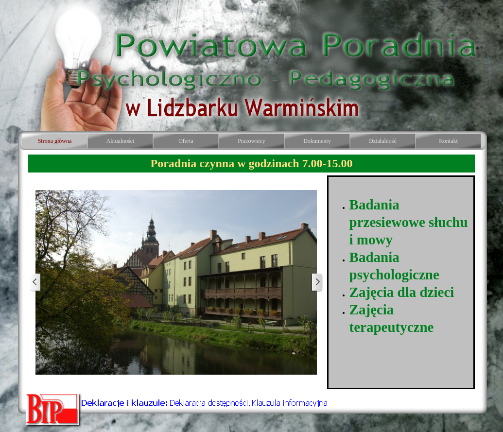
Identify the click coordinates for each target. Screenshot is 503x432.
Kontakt (448, 141)
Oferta (185, 141)
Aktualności (120, 141)
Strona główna (55, 141)
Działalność (383, 141)
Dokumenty (317, 141)
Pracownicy (251, 141)
